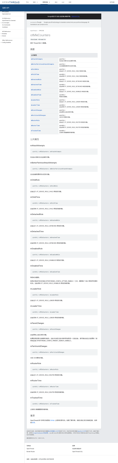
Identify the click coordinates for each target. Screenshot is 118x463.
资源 (70, 2)
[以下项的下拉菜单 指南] (38, 2)
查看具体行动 (75, 16)
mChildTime (35, 74)
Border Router (31, 451)
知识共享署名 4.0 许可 (54, 431)
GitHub (112, 2)
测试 (56, 2)
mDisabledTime (36, 95)
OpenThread (33, 30)
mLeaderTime (35, 105)
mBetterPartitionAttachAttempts (42, 64)
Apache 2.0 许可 (82, 431)
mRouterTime (35, 125)
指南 (34, 2)
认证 (63, 2)
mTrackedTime (36, 130)
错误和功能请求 (76, 448)
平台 (27, 2)
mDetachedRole (36, 79)
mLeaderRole (35, 100)
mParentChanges (36, 110)
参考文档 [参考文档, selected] (45, 2)
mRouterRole (35, 120)
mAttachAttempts (37, 59)
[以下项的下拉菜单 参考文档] (50, 2)
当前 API (5, 8)
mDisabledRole (36, 90)
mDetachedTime (36, 84)
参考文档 (41, 30)
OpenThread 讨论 (77, 451)
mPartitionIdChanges (38, 115)
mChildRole (35, 69)
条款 (28, 459)
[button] (12, 23)
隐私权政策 (34, 459)
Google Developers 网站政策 (40, 433)
